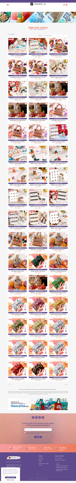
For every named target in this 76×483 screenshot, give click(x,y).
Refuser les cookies (10, 480)
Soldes (18, 9)
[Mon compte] (64, 4)
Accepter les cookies (10, 477)
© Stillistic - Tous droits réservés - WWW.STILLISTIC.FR (38, 479)
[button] (8, 5)
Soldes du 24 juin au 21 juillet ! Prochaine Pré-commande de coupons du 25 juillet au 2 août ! (18, 1)
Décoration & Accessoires (50, 9)
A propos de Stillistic (59, 1)
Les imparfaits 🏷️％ (62, 9)
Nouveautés (12, 9)
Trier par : (40, 35)
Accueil (31, 29)
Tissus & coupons (38, 9)
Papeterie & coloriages (27, 9)
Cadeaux (35, 29)
